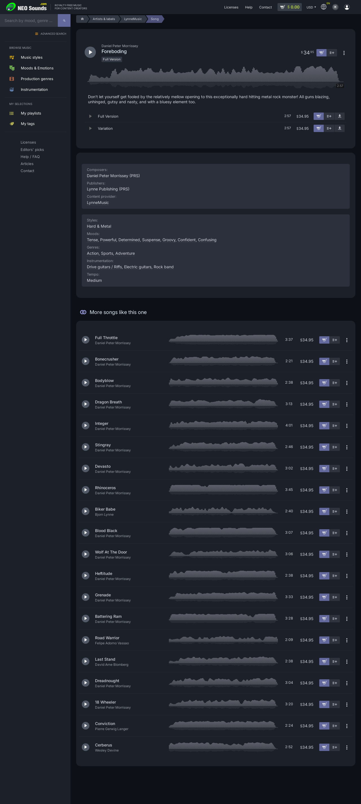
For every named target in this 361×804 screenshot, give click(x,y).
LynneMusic (98, 202)
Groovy (168, 239)
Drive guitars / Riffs (104, 266)
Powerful (108, 239)
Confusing (207, 239)
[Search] (64, 20)
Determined (129, 239)
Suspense (151, 239)
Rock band (164, 266)
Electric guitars (137, 266)
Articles (27, 163)
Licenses (28, 142)
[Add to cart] (318, 116)
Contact (27, 170)
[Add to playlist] (329, 116)
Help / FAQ (30, 156)
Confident (187, 239)
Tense (92, 239)
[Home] (81, 19)
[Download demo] (339, 116)
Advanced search (53, 34)
